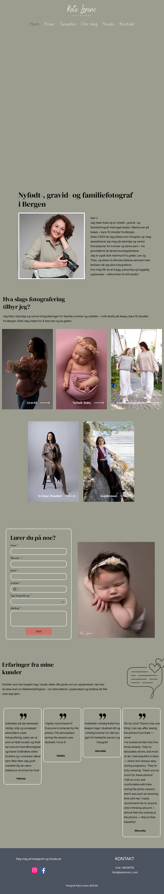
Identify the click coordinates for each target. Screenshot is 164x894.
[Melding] (38, 619)
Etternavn (16, 557)
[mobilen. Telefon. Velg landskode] (16, 589)
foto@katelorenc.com (125, 872)
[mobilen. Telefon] (42, 589)
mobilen (16, 583)
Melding (16, 608)
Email (14, 570)
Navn (14, 545)
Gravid (32, 402)
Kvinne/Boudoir (50, 496)
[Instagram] (34, 870)
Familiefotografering (132, 402)
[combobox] (39, 601)
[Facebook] (42, 870)
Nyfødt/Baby (82, 402)
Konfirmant (108, 496)
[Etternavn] (37, 564)
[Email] (37, 577)
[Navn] (37, 551)
